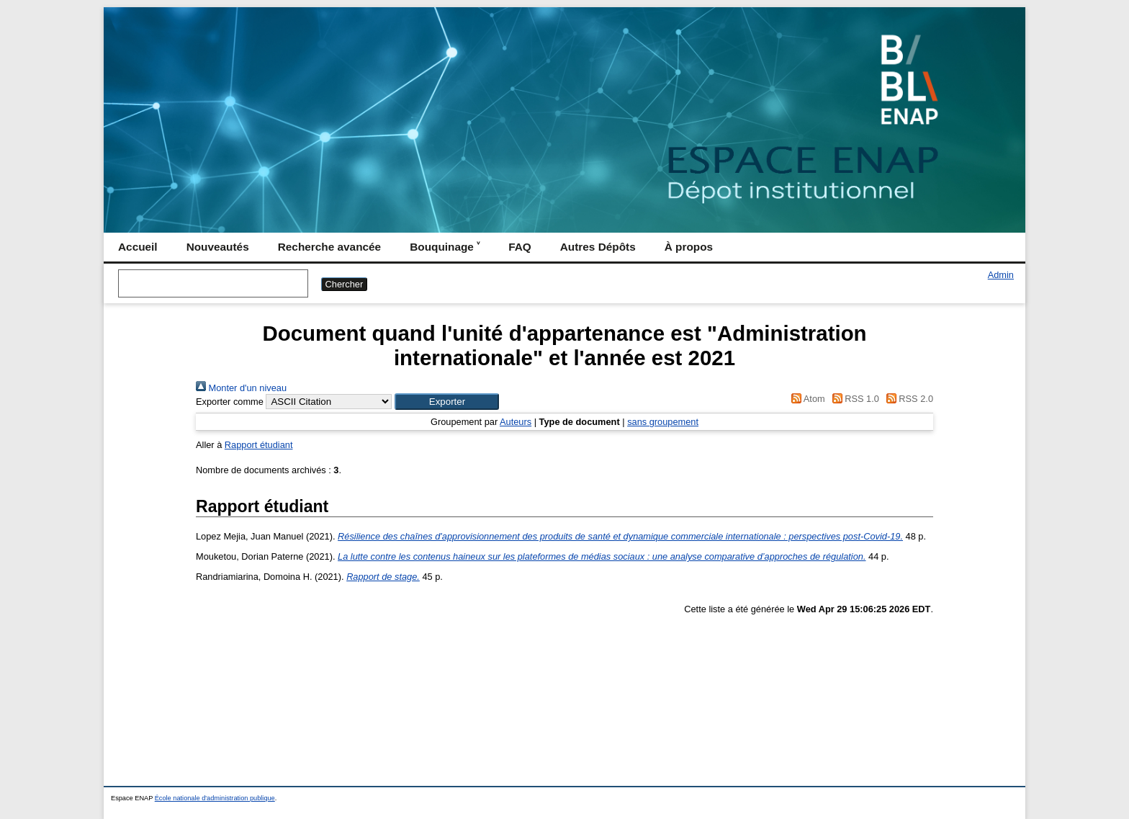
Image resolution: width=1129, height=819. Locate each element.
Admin (1001, 274)
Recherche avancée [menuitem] (329, 247)
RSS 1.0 (853, 398)
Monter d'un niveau (241, 387)
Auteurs (515, 421)
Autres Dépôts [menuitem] (598, 247)
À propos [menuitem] (689, 247)
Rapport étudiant (259, 444)
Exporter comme (230, 401)
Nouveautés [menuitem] (217, 247)
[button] (447, 401)
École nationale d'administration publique (215, 798)
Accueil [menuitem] (138, 247)
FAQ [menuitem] (519, 247)
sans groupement (662, 421)
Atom (806, 398)
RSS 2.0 (907, 398)
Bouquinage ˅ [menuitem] (445, 247)
